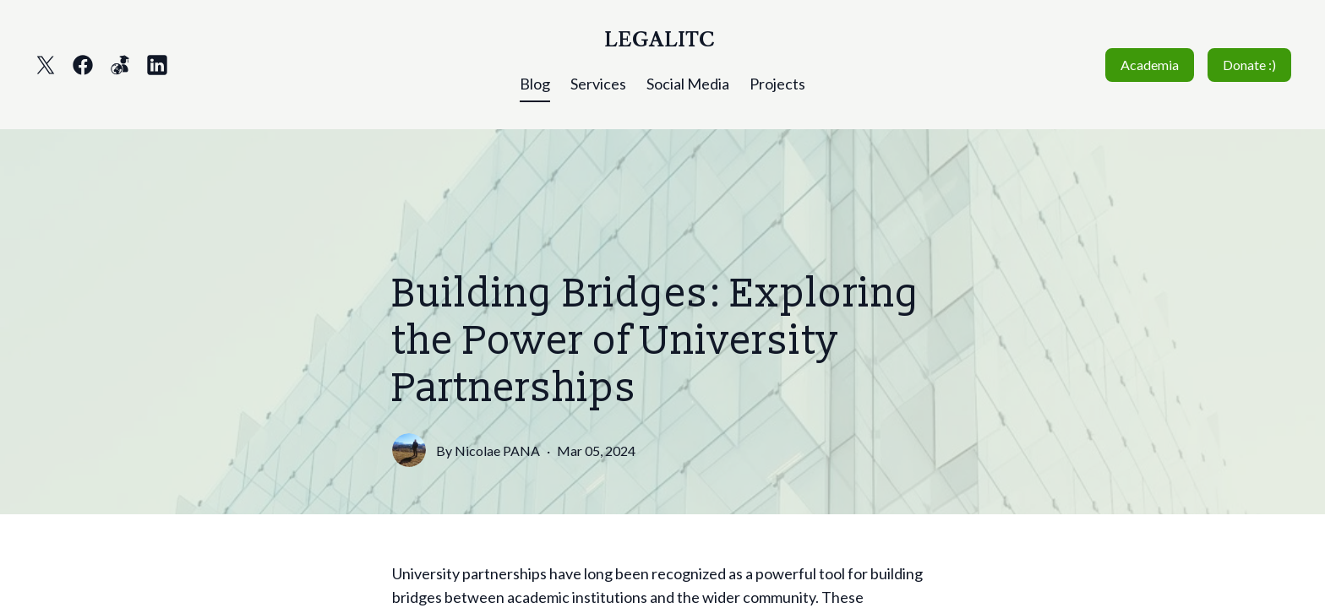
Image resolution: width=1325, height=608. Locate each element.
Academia (1150, 65)
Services (598, 83)
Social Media (687, 83)
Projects (777, 83)
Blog (535, 83)
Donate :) (1249, 65)
